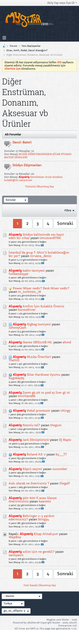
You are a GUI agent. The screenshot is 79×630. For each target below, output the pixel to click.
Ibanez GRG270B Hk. (37, 342)
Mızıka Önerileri (39, 357)
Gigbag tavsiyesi (39, 324)
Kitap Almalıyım (46, 534)
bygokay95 (16, 378)
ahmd (67, 342)
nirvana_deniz (40, 256)
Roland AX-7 (36, 454)
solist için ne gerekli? (38, 552)
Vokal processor (38, 411)
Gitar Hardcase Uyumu (43, 375)
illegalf (64, 483)
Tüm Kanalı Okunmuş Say (39, 585)
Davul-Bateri (22, 142)
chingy (65, 411)
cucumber (59, 469)
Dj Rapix (65, 440)
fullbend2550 (18, 274)
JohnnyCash (17, 328)
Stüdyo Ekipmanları (27, 165)
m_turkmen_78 (29, 292)
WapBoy (15, 537)
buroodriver (27, 310)
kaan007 (45, 501)
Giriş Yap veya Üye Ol (62, 2)
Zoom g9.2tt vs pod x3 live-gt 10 (46, 393)
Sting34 (43, 519)
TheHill (14, 360)
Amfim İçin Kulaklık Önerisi (43, 306)
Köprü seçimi (32, 469)
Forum (13, 45)
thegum (56, 425)
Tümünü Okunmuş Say (39, 186)
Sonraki (65, 223)
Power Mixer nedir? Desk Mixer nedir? (41, 288)
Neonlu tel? (31, 425)
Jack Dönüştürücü (36, 440)
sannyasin (16, 555)
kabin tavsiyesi (34, 270)
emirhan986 (26, 396)
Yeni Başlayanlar (31, 45)
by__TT (61, 454)
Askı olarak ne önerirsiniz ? (29, 483)
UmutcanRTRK (50, 238)
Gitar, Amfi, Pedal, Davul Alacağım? (26, 50)
